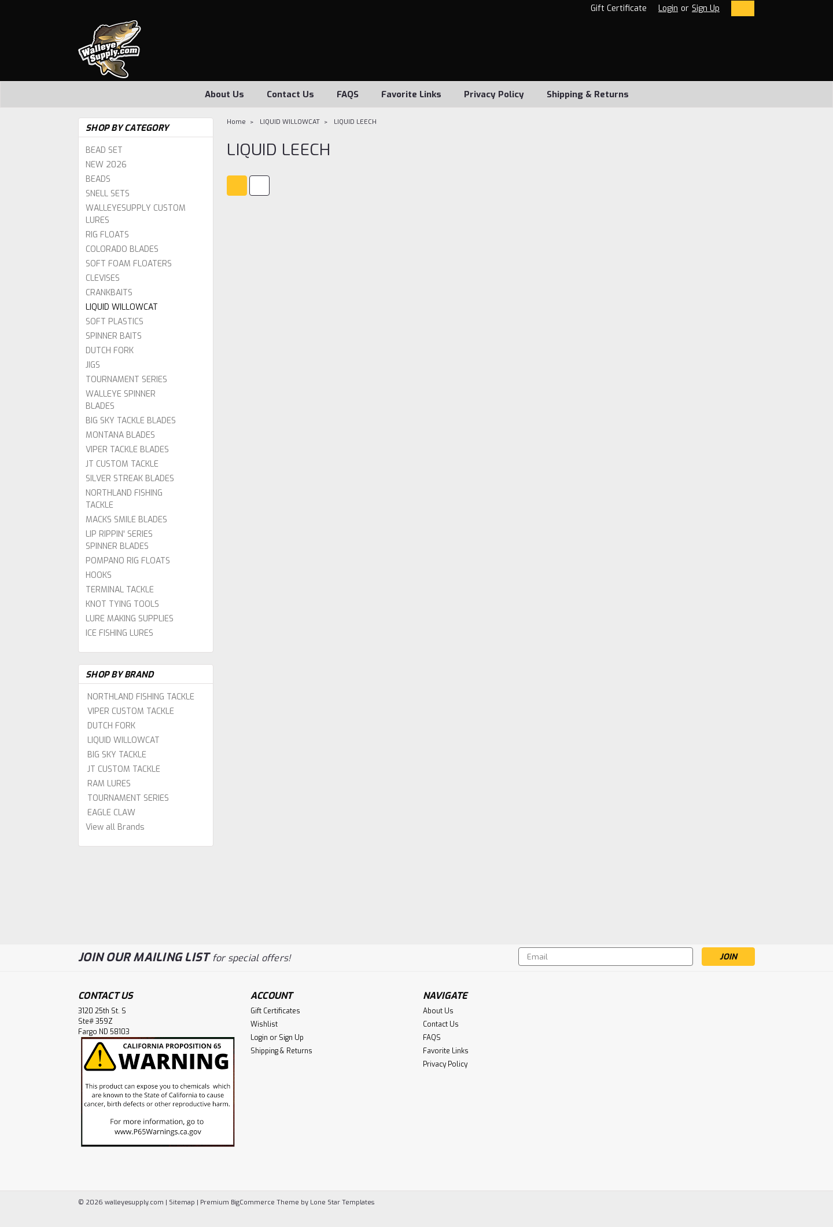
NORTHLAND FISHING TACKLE (124, 499)
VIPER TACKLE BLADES (127, 449)
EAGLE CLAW (111, 812)
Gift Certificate (619, 8)
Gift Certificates (275, 1011)
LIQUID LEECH (355, 122)
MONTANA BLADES (120, 435)
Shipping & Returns (588, 94)
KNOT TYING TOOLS (122, 604)
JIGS (93, 365)
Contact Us (290, 94)
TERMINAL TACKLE (120, 589)
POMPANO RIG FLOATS (128, 560)
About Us (224, 94)
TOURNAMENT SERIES (126, 379)
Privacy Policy (494, 94)
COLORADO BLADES (122, 249)
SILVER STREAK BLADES (130, 478)
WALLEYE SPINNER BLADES (121, 400)
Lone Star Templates (342, 1202)
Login (668, 8)
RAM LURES (109, 783)
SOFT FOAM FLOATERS (129, 263)
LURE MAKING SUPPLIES (130, 618)
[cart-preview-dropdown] (740, 8)
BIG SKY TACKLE (116, 754)
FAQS (348, 94)
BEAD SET (104, 150)
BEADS (98, 179)
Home (236, 122)
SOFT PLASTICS (114, 321)
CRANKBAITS (109, 292)
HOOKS (99, 575)
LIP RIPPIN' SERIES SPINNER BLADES (119, 540)
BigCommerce (253, 1202)
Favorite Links (411, 94)
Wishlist (264, 1024)
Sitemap (182, 1202)
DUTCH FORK (110, 350)
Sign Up (706, 8)
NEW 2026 (106, 164)
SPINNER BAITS (114, 336)
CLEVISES (103, 278)
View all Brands (115, 827)
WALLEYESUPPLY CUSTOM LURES (136, 214)
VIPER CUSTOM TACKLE (130, 711)
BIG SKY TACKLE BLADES (131, 420)
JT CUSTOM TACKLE (122, 464)
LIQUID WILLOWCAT (122, 307)
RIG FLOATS (107, 234)
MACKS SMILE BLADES (126, 519)
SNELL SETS (108, 193)
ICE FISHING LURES (119, 633)
